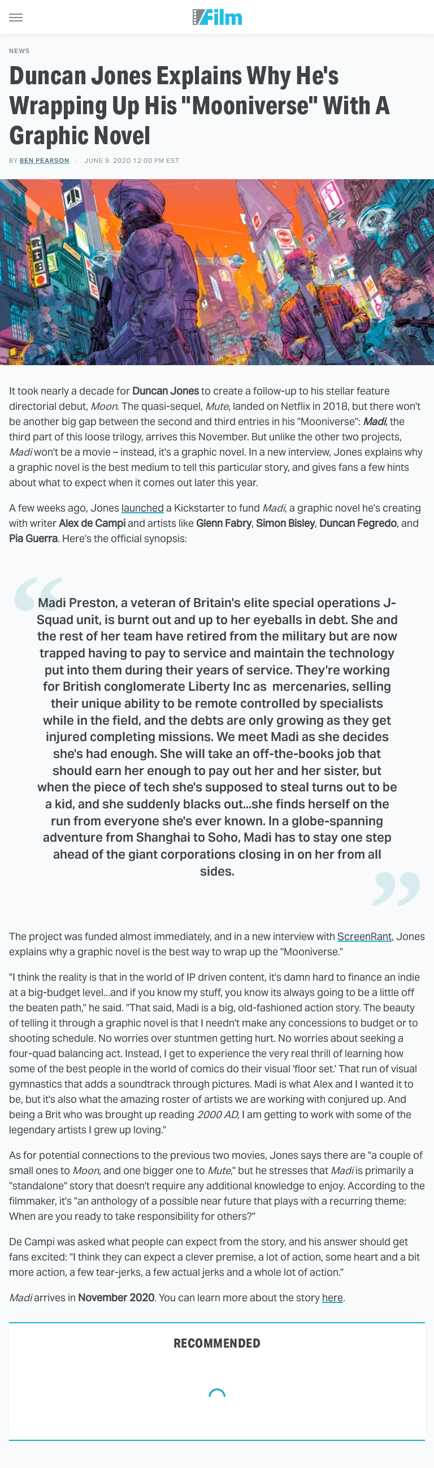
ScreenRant (364, 936)
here (332, 1297)
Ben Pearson (45, 160)
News (19, 51)
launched (142, 507)
